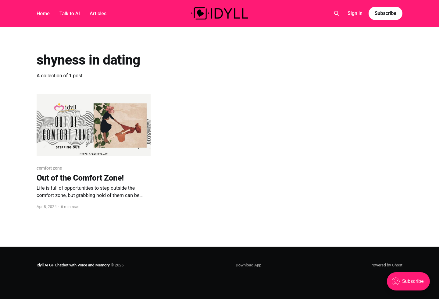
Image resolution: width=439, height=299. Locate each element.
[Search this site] (336, 13)
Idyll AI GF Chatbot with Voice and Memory (73, 265)
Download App (248, 265)
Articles (98, 13)
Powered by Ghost (386, 265)
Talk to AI (69, 13)
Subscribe (385, 13)
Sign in (355, 13)
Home (43, 13)
